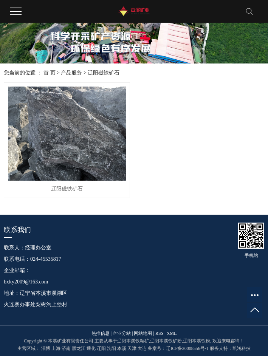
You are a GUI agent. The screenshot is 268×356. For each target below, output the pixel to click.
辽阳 (101, 348)
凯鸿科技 (241, 348)
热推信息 (100, 333)
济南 (66, 348)
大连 (142, 348)
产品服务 (71, 73)
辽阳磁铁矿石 (103, 73)
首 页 (49, 73)
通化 (91, 348)
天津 (131, 348)
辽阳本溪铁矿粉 (166, 341)
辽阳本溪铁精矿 (133, 341)
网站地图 (143, 333)
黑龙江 (78, 348)
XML (172, 333)
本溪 (121, 348)
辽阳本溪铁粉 (196, 341)
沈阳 (111, 348)
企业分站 (122, 333)
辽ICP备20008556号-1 (187, 348)
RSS (159, 333)
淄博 (45, 348)
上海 (55, 348)
